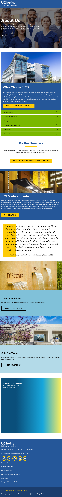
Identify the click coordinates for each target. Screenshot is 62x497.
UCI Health (4, 478)
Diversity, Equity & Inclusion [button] (31, 125)
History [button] (31, 121)
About (14, 35)
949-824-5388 (24, 453)
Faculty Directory (6, 470)
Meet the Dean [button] (31, 112)
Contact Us (4, 463)
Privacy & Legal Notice (38, 494)
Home (5, 35)
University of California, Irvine (10, 474)
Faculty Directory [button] (13, 308)
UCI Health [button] (10, 215)
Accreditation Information (22, 494)
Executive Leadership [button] (31, 116)
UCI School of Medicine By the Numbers (31, 161)
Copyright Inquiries (7, 494)
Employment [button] (31, 129)
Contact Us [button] (31, 134)
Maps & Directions (7, 466)
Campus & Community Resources (12, 482)
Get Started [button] (14, 365)
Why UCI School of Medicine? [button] (18, 106)
